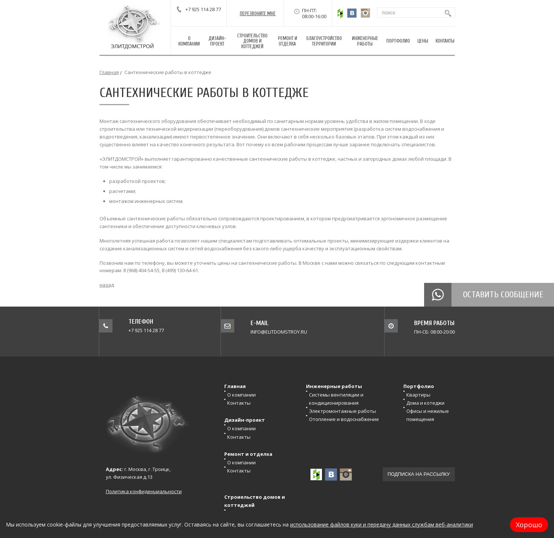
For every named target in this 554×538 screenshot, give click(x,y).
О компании (241, 394)
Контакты (239, 403)
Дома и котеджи (425, 403)
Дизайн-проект (244, 420)
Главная (109, 72)
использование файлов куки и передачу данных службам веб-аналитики (381, 524)
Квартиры (418, 394)
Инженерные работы (334, 386)
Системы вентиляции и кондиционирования (336, 398)
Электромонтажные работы (342, 411)
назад (107, 284)
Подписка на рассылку (418, 474)
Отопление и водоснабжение (344, 419)
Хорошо (529, 524)
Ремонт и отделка (248, 454)
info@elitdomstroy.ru (279, 331)
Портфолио (418, 386)
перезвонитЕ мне (258, 13)
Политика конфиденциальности (144, 491)
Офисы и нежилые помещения (427, 415)
